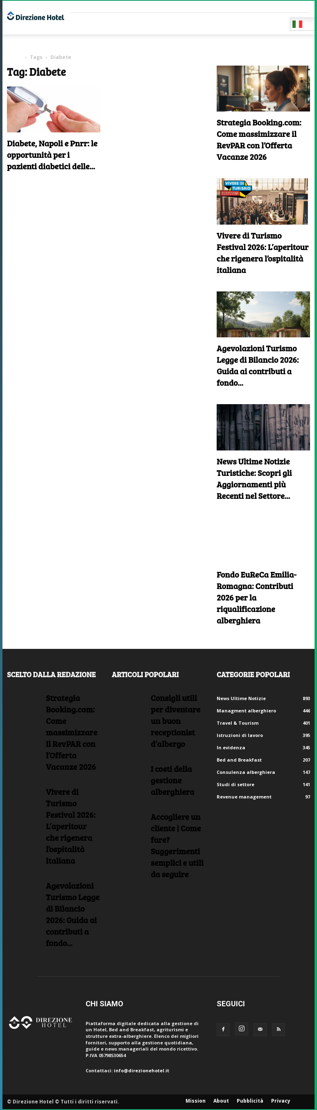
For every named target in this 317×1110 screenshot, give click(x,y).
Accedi (302, 6)
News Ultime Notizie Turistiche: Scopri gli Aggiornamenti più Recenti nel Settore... (254, 478)
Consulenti (130, 23)
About (221, 1100)
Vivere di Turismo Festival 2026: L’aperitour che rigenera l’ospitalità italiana (262, 252)
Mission (196, 1100)
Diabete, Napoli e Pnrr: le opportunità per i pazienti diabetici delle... (52, 154)
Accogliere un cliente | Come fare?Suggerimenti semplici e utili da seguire (177, 845)
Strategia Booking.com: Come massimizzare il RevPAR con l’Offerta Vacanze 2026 (259, 139)
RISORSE (168, 23)
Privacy (280, 1100)
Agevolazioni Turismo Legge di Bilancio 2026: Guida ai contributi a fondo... (258, 365)
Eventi (196, 23)
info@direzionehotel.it (141, 1070)
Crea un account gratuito (255, 6)
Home (14, 57)
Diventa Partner (262, 23)
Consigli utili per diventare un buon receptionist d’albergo (175, 720)
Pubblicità (250, 1100)
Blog (221, 23)
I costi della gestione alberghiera (172, 780)
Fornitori (89, 23)
